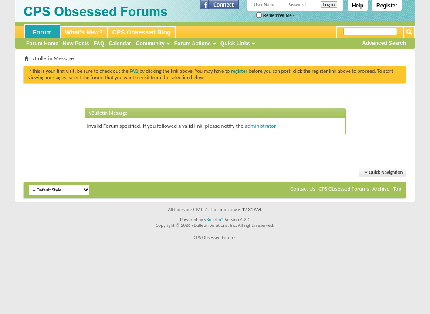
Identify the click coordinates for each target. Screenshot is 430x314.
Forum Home (42, 44)
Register (386, 6)
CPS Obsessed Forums (343, 188)
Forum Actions (192, 44)
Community (150, 44)
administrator (260, 126)
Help (357, 6)
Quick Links (235, 44)
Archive (380, 188)
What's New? (84, 32)
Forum (42, 32)
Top (397, 188)
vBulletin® (213, 219)
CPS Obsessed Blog (141, 32)
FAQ (99, 44)
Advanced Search (384, 43)
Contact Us (302, 188)
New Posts (76, 44)
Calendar (119, 44)
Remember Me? (275, 15)
